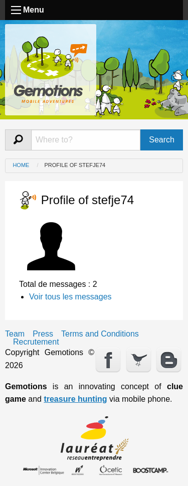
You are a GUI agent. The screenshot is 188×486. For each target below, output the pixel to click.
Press (43, 334)
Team (15, 334)
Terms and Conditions (100, 334)
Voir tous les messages (70, 296)
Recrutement (36, 342)
